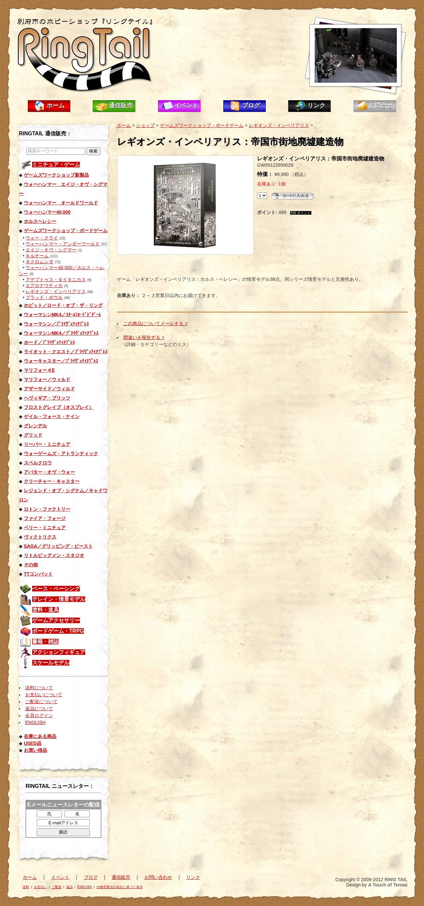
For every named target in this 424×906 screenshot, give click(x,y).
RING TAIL (396, 879)
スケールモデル (50, 663)
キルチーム (37, 255)
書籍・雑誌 (45, 641)
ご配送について (41, 701)
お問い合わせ (158, 877)
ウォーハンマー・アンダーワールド (63, 243)
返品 (69, 887)
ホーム (56, 105)
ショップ (145, 125)
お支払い (40, 887)
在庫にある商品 (40, 736)
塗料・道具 (45, 610)
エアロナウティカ (44, 285)
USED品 (32, 743)
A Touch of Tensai (387, 884)
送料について (39, 687)
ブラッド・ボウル (44, 297)
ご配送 (57, 887)
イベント (186, 105)
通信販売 (121, 105)
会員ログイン (39, 715)
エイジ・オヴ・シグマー (51, 249)
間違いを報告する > (143, 337)
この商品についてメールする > (155, 323)
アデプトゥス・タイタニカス (56, 279)
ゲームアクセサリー (56, 620)
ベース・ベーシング (56, 588)
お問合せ (381, 105)
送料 (26, 887)
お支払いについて (43, 694)
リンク (316, 105)
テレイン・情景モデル (58, 599)
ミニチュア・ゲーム (56, 164)
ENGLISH (35, 722)
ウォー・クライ (42, 237)
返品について (39, 708)
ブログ (251, 105)
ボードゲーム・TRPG (58, 631)
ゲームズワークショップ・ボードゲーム (201, 125)
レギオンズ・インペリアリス (56, 291)
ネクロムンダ (39, 261)
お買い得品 (35, 750)
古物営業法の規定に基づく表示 (119, 887)
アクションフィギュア (58, 652)
